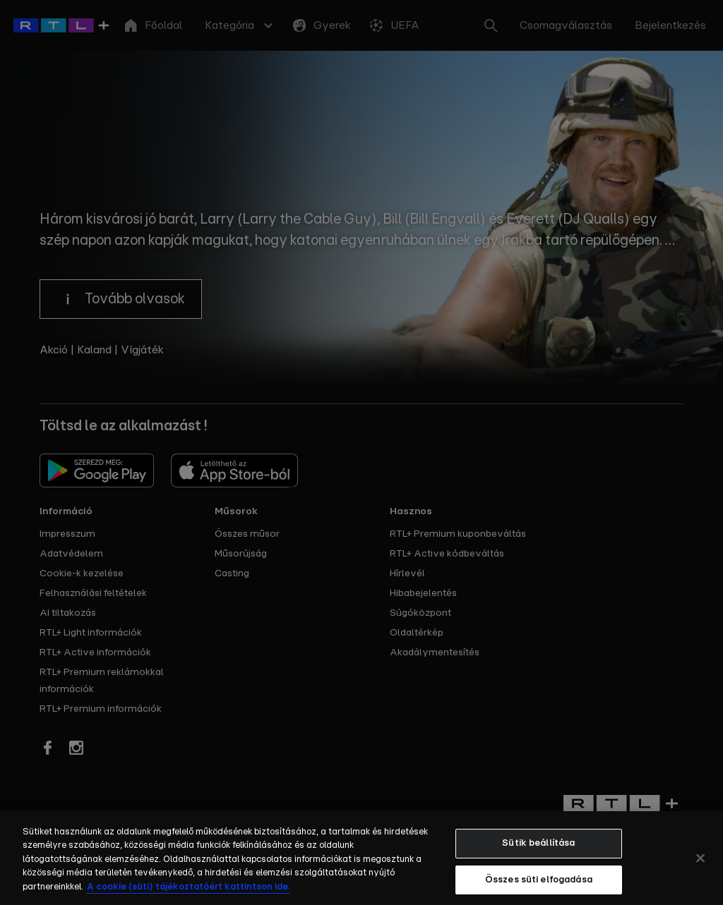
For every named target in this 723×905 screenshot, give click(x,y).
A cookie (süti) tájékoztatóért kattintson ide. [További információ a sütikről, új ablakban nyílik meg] (188, 894)
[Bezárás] (700, 865)
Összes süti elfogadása (538, 887)
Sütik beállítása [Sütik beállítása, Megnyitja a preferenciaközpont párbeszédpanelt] (538, 850)
